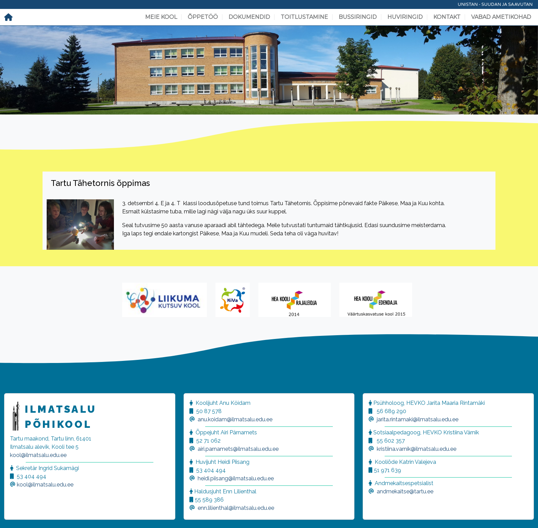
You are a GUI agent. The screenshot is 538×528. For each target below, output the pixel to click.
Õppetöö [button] (203, 17)
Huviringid (405, 17)
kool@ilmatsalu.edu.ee (38, 455)
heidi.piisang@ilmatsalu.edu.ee (236, 478)
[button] (13, 514)
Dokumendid (249, 17)
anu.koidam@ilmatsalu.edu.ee (235, 419)
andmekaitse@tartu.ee (405, 491)
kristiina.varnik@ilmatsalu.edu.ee (416, 449)
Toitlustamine (304, 17)
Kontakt (446, 17)
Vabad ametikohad (501, 17)
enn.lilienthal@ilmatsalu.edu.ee (236, 508)
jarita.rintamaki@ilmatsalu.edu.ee (417, 419)
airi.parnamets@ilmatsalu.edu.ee (238, 449)
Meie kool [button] (161, 17)
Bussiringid (358, 17)
